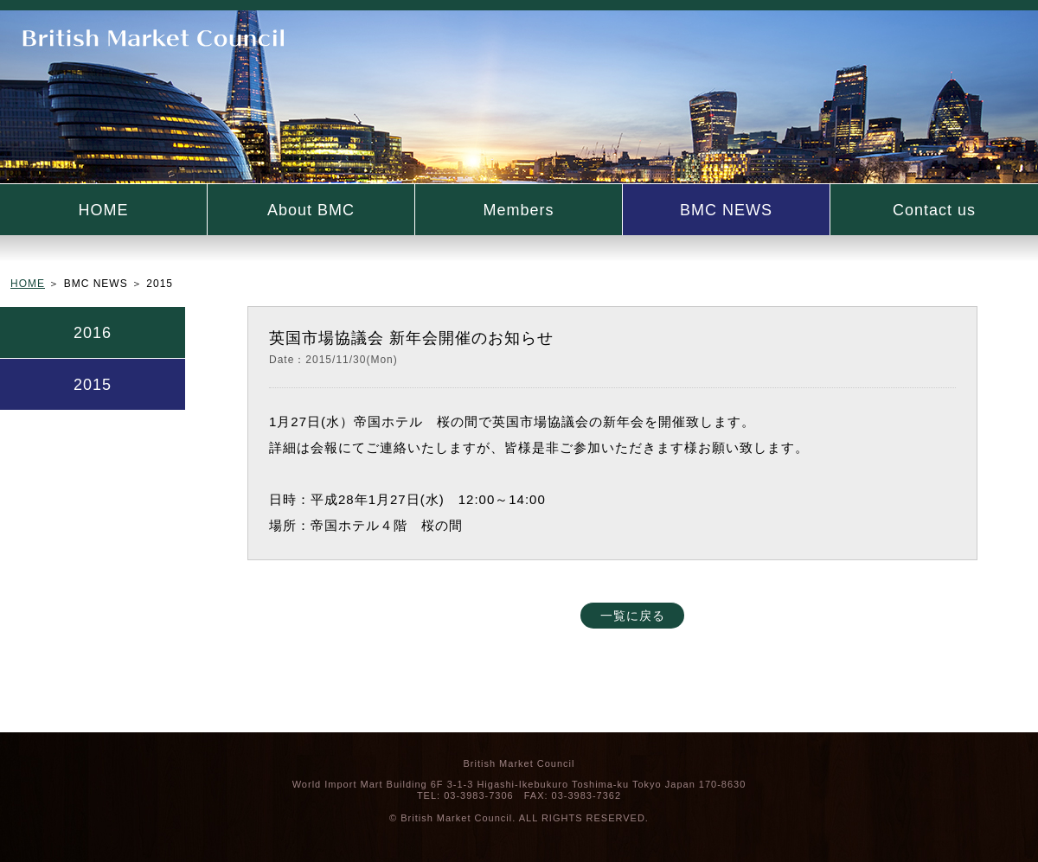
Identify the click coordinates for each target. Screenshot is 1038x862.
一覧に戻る (632, 616)
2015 (93, 384)
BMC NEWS (726, 210)
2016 (93, 333)
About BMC (311, 210)
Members (518, 210)
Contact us (934, 210)
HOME (104, 210)
